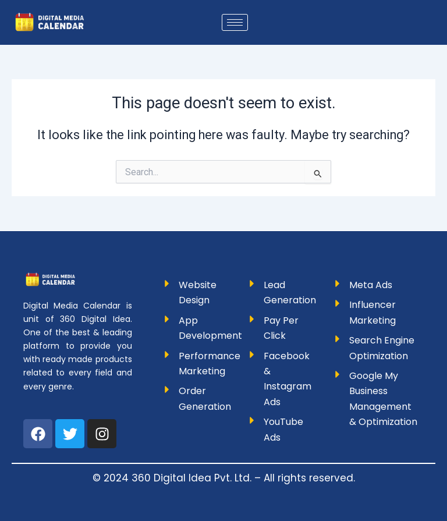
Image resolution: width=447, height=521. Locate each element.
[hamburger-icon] (235, 22)
